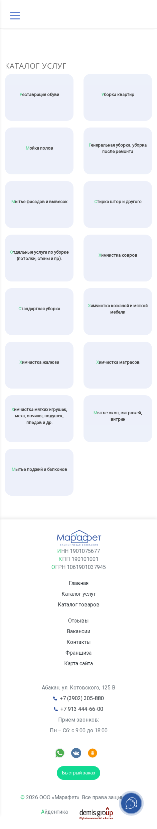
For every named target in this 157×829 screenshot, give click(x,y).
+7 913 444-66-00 (81, 709)
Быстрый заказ (78, 772)
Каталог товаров (79, 604)
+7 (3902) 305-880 (82, 698)
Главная (79, 583)
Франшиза (78, 653)
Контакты (78, 642)
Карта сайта (78, 663)
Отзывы (78, 620)
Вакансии (78, 631)
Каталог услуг (78, 594)
